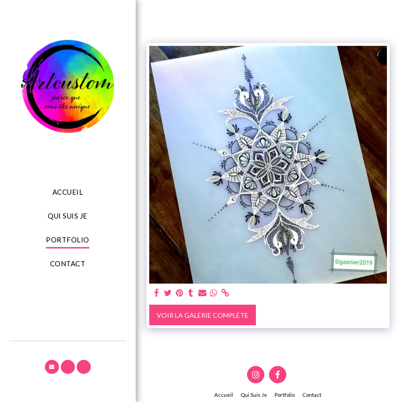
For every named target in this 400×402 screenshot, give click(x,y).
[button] (52, 367)
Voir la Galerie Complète (202, 315)
